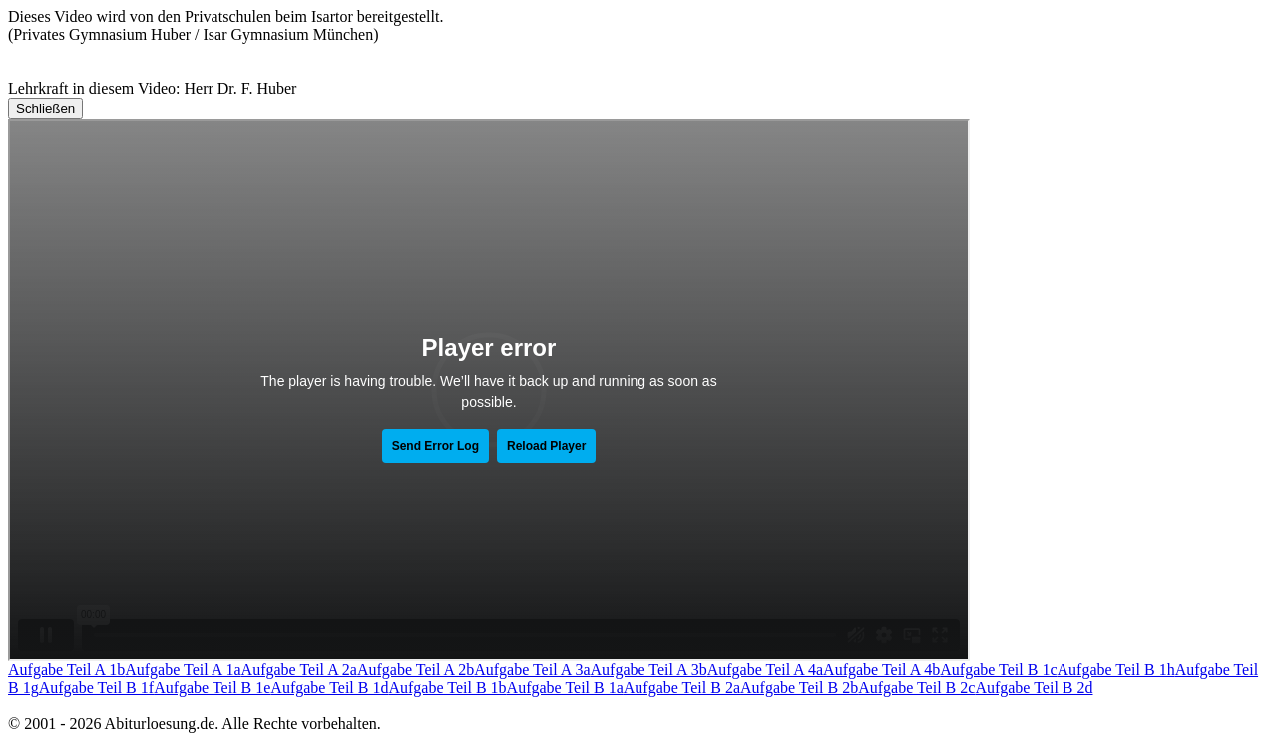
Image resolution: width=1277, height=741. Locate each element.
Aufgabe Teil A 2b (415, 669)
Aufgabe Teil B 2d (1033, 687)
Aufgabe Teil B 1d (329, 687)
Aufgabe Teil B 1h (1116, 669)
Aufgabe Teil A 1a (182, 669)
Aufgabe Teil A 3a (532, 669)
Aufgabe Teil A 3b (649, 669)
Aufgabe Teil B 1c (998, 669)
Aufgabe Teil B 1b (447, 687)
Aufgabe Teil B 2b (799, 687)
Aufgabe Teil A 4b (881, 669)
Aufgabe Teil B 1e (212, 687)
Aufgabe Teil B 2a (682, 687)
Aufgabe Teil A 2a (299, 669)
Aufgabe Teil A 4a (765, 669)
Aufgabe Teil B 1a (565, 687)
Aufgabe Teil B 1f (96, 687)
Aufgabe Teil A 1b (66, 669)
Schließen (45, 108)
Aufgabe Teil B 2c (916, 687)
